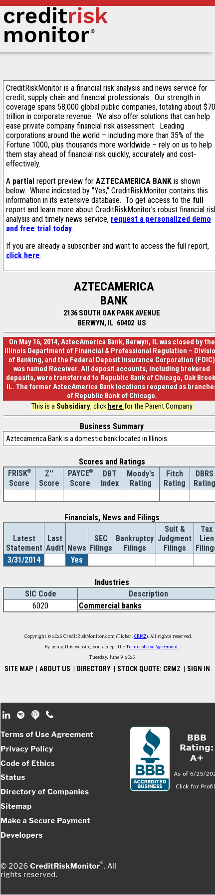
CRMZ (140, 636)
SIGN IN (198, 669)
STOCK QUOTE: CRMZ (149, 669)
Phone (50, 715)
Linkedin (7, 715)
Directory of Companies (44, 791)
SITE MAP (18, 669)
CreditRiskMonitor (65, 865)
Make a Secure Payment (45, 820)
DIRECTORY (94, 669)
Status (12, 777)
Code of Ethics (27, 763)
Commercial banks (110, 605)
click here (23, 255)
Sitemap (16, 806)
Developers (21, 835)
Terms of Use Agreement (152, 647)
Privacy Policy (26, 749)
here (116, 406)
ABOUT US (54, 669)
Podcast (36, 715)
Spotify (21, 715)
